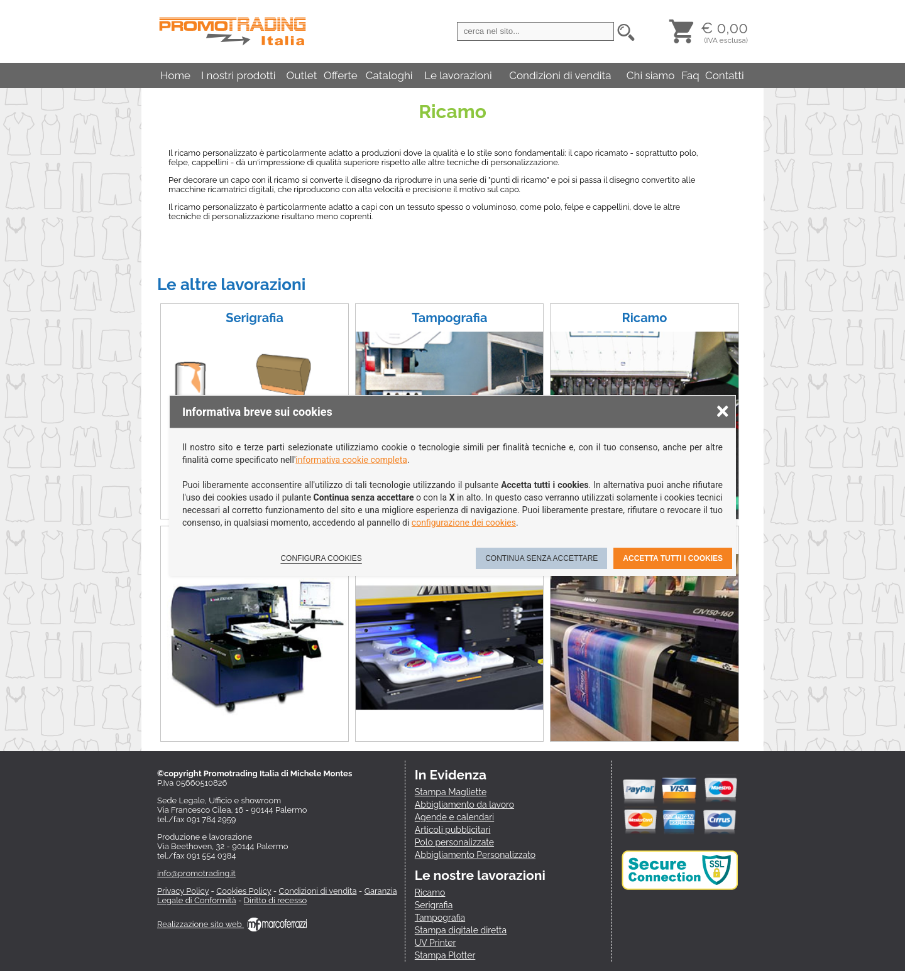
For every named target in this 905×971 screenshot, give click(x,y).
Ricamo (644, 317)
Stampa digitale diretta (461, 930)
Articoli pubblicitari (453, 830)
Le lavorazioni (458, 75)
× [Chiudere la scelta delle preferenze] (722, 410)
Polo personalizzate (454, 842)
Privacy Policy (183, 891)
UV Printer (435, 943)
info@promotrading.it (196, 873)
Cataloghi (389, 75)
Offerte (341, 75)
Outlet (302, 75)
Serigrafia (254, 317)
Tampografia (449, 317)
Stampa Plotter (445, 955)
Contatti (724, 75)
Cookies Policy (243, 891)
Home (175, 75)
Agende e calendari (454, 817)
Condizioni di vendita (560, 75)
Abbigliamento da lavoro (464, 805)
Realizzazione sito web (232, 924)
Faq (690, 75)
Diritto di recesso (275, 900)
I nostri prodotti (238, 75)
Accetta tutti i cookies (673, 558)
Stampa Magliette (450, 792)
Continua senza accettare (541, 558)
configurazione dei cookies (464, 523)
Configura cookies (320, 558)
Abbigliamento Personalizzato (475, 855)
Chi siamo (651, 75)
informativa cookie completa (351, 460)
